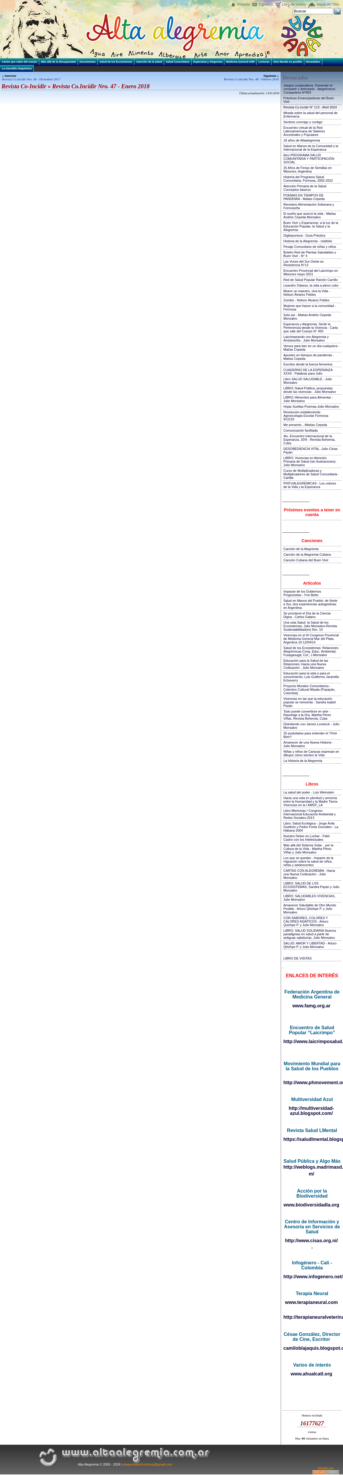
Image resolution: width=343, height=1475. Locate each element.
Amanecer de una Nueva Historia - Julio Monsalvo (308, 744)
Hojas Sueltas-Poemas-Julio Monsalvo (311, 406)
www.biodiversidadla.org (311, 1204)
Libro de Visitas (294, 4)
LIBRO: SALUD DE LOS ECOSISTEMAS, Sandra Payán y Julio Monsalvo (311, 887)
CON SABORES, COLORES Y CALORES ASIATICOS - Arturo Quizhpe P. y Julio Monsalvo (305, 921)
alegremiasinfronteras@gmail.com (147, 1464)
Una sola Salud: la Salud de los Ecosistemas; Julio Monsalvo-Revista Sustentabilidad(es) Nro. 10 (310, 626)
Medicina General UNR (240, 61)
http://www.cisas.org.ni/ (311, 1240)
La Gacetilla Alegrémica (17, 68)
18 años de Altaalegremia (301, 140)
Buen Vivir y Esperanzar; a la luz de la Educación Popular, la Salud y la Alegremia (310, 226)
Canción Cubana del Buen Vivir (306, 560)
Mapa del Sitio (328, 4)
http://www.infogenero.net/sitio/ (311, 1276)
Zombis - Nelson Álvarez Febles (306, 300)
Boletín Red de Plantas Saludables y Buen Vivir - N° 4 (309, 254)
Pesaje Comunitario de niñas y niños (309, 246)
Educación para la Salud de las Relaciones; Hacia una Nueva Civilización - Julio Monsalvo (305, 664)
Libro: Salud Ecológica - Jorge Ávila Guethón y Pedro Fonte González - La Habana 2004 (310, 827)
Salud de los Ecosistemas (115, 61)
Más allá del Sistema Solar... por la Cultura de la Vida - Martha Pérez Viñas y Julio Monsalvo (308, 848)
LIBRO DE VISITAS (297, 958)
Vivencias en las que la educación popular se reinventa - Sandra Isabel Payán (309, 702)
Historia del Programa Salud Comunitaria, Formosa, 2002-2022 (308, 178)
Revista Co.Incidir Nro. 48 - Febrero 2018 (251, 79)
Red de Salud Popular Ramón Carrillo (310, 280)
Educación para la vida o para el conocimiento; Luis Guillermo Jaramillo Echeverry (311, 676)
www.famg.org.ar (311, 1005)
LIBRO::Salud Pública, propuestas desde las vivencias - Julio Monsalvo (309, 389)
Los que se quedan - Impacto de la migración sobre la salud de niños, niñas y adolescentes (308, 861)
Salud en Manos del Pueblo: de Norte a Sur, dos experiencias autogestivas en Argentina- (310, 604)
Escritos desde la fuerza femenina (307, 364)
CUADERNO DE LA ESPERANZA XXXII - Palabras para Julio (307, 371)
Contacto (266, 4)
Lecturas (264, 61)
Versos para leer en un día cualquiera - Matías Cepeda (311, 347)
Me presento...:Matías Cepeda (305, 425)
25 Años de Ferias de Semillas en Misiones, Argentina (307, 169)
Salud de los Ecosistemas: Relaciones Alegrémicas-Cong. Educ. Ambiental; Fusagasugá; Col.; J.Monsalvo (310, 651)
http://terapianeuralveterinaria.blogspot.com (311, 1317)
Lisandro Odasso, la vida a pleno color (311, 285)
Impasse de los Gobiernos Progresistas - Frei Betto (302, 593)
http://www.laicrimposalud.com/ (311, 1041)
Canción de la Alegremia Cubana (307, 554)
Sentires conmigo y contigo (302, 122)
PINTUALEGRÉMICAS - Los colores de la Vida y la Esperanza (309, 485)
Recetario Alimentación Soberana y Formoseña (308, 206)
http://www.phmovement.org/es (311, 1082)
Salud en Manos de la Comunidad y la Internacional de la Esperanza (310, 147)
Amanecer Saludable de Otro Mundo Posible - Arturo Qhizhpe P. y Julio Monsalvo (309, 908)
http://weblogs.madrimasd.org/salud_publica (311, 1167)
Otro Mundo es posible (287, 61)
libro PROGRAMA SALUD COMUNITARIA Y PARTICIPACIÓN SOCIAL (308, 158)
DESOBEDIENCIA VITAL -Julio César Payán (310, 450)
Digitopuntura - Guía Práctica (304, 235)
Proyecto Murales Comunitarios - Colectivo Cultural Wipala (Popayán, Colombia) (309, 689)
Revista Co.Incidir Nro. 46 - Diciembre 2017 (31, 79)
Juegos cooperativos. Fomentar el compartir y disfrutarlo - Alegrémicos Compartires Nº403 (309, 89)
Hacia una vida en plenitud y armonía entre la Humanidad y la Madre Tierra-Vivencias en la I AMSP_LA (310, 801)
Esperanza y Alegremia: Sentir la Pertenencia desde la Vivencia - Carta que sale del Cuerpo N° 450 (310, 327)
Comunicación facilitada (300, 430)
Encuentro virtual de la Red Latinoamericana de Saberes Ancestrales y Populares (304, 131)
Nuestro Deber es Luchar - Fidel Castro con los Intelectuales (306, 837)
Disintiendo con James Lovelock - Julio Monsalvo (311, 725)
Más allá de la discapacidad (58, 61)
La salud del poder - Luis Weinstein (308, 792)
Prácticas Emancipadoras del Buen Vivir (308, 99)
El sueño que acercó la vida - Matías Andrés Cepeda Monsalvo (309, 215)
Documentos (88, 61)
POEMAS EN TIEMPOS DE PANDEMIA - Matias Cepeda (304, 197)
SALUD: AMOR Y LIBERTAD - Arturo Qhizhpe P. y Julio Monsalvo (310, 945)
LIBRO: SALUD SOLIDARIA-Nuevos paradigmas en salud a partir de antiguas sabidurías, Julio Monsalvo (309, 934)
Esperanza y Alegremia (207, 61)
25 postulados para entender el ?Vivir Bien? (310, 735)
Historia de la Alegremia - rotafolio (307, 241)
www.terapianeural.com (311, 1302)
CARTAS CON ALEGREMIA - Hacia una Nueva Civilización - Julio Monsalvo (309, 874)
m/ (311, 1173)
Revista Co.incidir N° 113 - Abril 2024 (310, 107)
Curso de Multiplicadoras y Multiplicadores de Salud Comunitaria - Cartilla (311, 474)
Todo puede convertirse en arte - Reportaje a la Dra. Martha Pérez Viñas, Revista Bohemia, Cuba (307, 715)
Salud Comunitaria (178, 61)
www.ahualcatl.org (311, 1373)
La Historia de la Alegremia (302, 760)
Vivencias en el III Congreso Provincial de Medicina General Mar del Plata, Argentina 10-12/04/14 (311, 638)
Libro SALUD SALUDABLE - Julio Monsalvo (307, 380)
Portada (243, 4)
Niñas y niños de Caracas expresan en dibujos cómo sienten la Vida (311, 753)
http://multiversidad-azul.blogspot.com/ (311, 1111)
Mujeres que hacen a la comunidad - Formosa (309, 307)
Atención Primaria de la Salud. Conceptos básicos (305, 187)
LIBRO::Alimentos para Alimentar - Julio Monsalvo (308, 399)
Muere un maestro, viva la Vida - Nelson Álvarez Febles (306, 292)
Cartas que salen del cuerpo (19, 61)
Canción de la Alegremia (300, 549)
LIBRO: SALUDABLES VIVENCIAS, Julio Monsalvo (309, 897)
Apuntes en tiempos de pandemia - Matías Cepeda (308, 356)
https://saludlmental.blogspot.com (311, 1139)
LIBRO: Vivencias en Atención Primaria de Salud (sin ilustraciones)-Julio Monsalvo (310, 461)
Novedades (313, 61)
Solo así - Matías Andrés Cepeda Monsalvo (307, 316)
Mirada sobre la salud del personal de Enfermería (310, 114)
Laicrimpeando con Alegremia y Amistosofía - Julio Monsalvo (306, 338)
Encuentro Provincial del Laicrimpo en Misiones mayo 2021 (310, 272)
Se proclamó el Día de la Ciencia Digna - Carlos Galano (307, 615)
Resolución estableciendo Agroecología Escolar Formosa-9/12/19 (306, 415)
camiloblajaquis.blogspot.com (311, 1348)
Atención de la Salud (149, 61)
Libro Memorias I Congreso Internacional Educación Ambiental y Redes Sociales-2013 (309, 814)
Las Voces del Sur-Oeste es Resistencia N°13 (303, 263)
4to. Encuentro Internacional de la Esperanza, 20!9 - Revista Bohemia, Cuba (309, 439)
